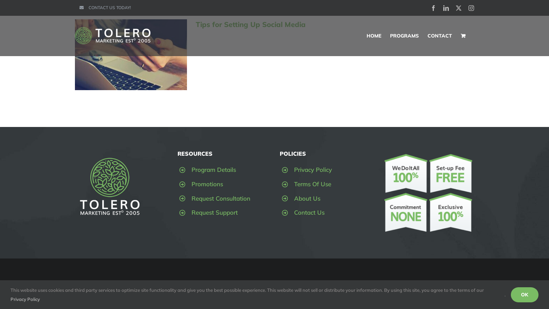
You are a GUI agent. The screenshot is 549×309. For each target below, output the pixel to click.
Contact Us (309, 212)
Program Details (214, 169)
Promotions (207, 184)
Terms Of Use (312, 184)
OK (524, 294)
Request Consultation (221, 198)
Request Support (215, 212)
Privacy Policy (313, 169)
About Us (307, 198)
